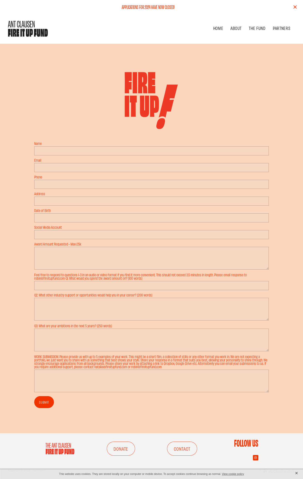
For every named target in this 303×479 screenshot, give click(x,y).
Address (39, 193)
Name (38, 143)
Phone (38, 177)
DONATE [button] (121, 449)
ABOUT (236, 28)
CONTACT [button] (182, 449)
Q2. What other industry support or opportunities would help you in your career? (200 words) (93, 295)
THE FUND (257, 28)
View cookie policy (233, 474)
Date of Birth (42, 210)
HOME (218, 28)
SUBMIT (44, 402)
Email (37, 160)
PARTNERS (282, 28)
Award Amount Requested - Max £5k (57, 244)
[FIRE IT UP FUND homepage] (36, 29)
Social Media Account (48, 227)
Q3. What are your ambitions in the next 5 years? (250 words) (73, 325)
